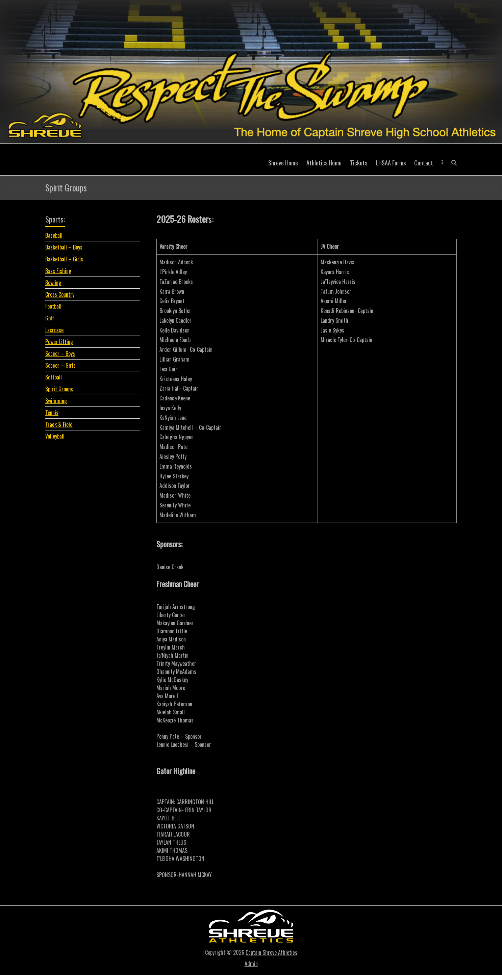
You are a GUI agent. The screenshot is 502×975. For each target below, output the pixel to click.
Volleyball (55, 436)
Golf (49, 318)
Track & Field (59, 424)
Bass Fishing (58, 271)
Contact (423, 162)
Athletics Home (324, 162)
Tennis (51, 413)
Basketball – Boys (63, 247)
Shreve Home (283, 162)
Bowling (53, 283)
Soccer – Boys (60, 353)
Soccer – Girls (60, 365)
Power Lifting (59, 342)
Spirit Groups (59, 389)
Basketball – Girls (64, 259)
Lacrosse (54, 330)
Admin (251, 963)
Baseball (53, 235)
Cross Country (59, 294)
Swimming (56, 401)
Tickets (358, 162)
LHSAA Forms (391, 162)
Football (53, 306)
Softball (53, 377)
